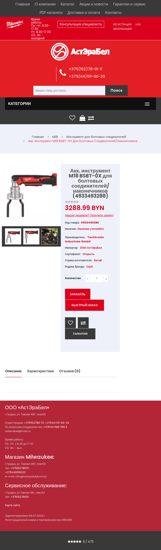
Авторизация (122, 29)
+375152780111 (19, 468)
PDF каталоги (51, 12)
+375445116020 (15, 472)
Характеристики (40, 371)
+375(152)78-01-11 (85, 69)
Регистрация (122, 24)
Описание (13, 371)
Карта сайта (12, 505)
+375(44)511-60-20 (87, 76)
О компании (45, 4)
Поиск (116, 90)
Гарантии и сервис (129, 4)
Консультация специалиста (81, 24)
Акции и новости (93, 4)
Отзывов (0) (69, 371)
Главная (23, 4)
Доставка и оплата (84, 12)
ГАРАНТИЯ (80, 334)
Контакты (113, 12)
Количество (73, 278)
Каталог (67, 4)
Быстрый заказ (84, 305)
